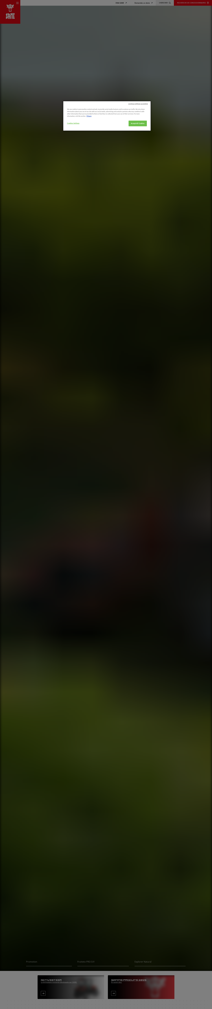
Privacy (89, 160)
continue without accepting (138, 147)
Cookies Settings (73, 167)
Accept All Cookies (137, 167)
